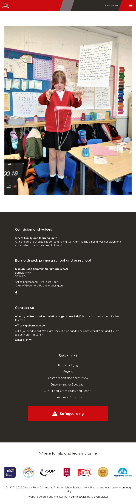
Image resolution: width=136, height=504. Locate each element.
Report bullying (68, 365)
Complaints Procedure (68, 397)
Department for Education (68, 384)
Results (68, 371)
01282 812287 (23, 340)
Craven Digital (99, 496)
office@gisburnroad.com (31, 325)
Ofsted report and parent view (68, 378)
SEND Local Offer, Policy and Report (68, 391)
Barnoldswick (79, 496)
